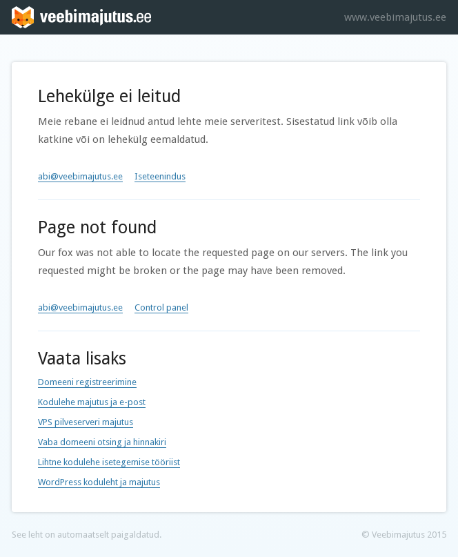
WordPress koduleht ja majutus (99, 482)
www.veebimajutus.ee (395, 17)
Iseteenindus (160, 176)
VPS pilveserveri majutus (85, 422)
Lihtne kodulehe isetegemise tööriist (109, 462)
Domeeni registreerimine (87, 382)
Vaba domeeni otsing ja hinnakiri (102, 442)
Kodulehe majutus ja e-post (92, 402)
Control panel (161, 307)
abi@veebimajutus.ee (80, 176)
